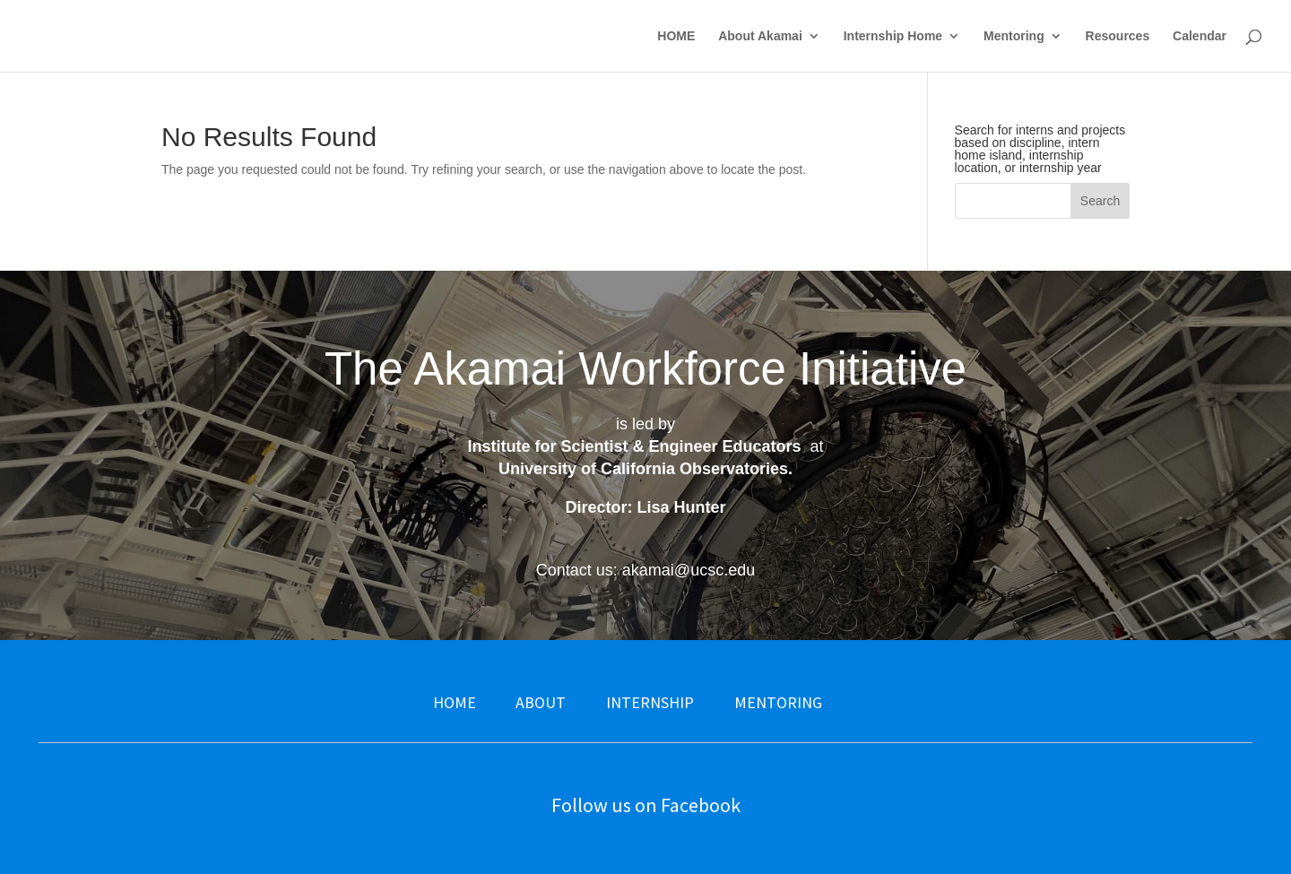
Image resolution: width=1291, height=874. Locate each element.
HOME (676, 36)
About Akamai (760, 36)
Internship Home (893, 36)
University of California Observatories (643, 469)
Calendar (1199, 36)
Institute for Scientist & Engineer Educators (634, 446)
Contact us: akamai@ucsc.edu (645, 570)
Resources (1118, 36)
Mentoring (1013, 36)
